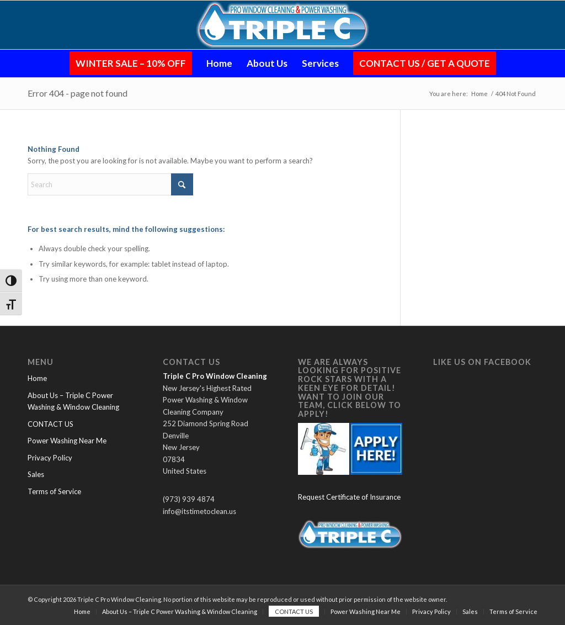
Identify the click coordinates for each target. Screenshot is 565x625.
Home (37, 378)
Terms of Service (54, 491)
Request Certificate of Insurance (349, 496)
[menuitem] (130, 63)
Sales (36, 474)
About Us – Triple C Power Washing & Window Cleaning (73, 401)
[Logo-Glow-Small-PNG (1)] (283, 25)
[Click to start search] (182, 184)
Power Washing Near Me (67, 440)
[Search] (110, 184)
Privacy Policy (50, 457)
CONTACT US (50, 424)
